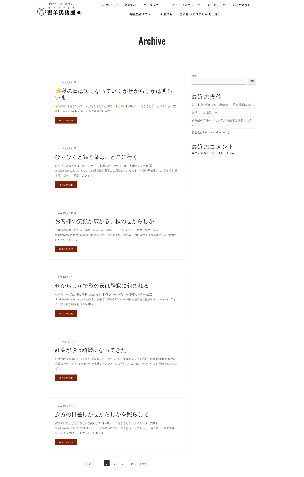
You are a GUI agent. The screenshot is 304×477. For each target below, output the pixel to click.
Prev (89, 463)
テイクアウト (241, 5)
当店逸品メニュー (141, 14)
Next (143, 463)
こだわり (131, 5)
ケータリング (216, 5)
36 (133, 462)
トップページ (109, 5)
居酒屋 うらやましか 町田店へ (200, 14)
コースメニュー (154, 5)
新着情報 (166, 14)
